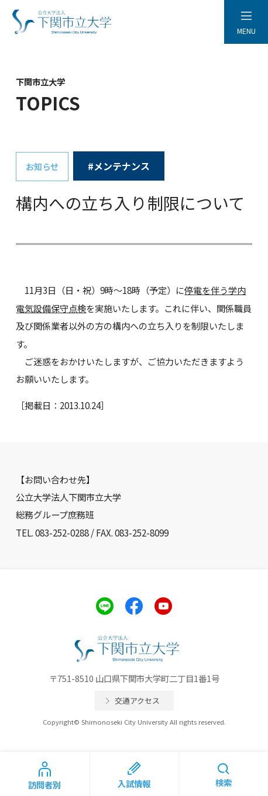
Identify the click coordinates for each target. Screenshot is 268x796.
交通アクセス (137, 700)
